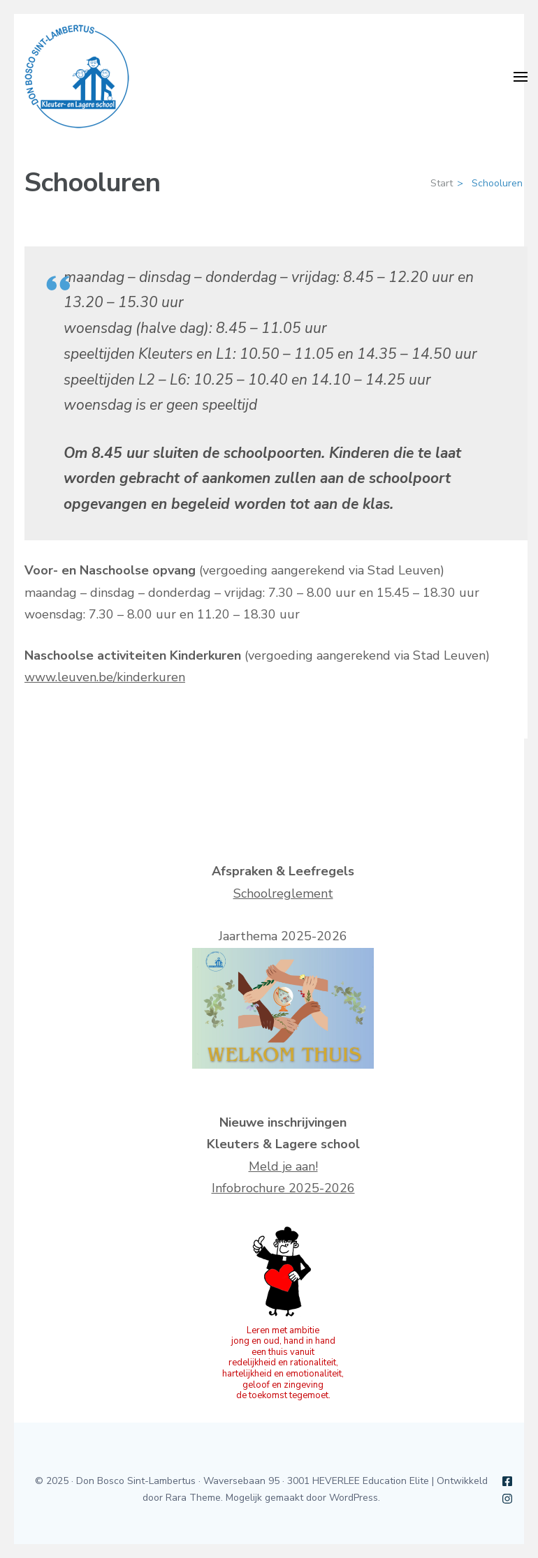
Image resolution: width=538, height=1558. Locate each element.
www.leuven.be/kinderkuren (104, 677)
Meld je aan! (283, 1166)
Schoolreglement (283, 893)
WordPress (353, 1497)
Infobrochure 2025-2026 (283, 1188)
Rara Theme (193, 1497)
